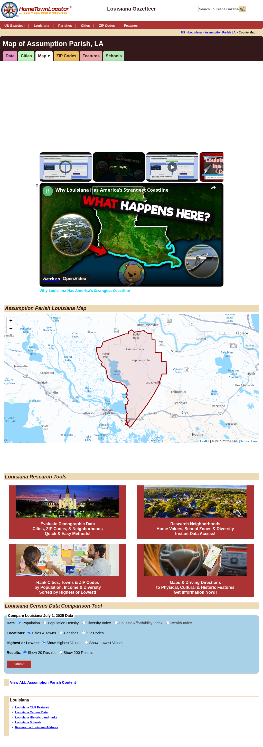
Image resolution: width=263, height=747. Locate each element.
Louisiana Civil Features (32, 707)
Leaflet (204, 441)
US (183, 32)
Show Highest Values (62, 643)
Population (29, 623)
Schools (114, 56)
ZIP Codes (107, 26)
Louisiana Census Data (31, 712)
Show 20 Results (40, 653)
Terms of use (249, 441)
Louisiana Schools (28, 722)
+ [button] (11, 321)
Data (10, 56)
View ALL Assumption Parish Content (43, 682)
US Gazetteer (14, 26)
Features (131, 26)
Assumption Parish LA (220, 32)
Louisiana (41, 26)
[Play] (172, 167)
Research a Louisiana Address (36, 727)
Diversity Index (97, 623)
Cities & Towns (42, 633)
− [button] (11, 329)
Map (42, 56)
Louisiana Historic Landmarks (36, 717)
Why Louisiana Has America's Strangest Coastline (111, 190)
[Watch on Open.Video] (64, 279)
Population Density (61, 623)
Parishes (65, 26)
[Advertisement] (96, 101)
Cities (85, 26)
